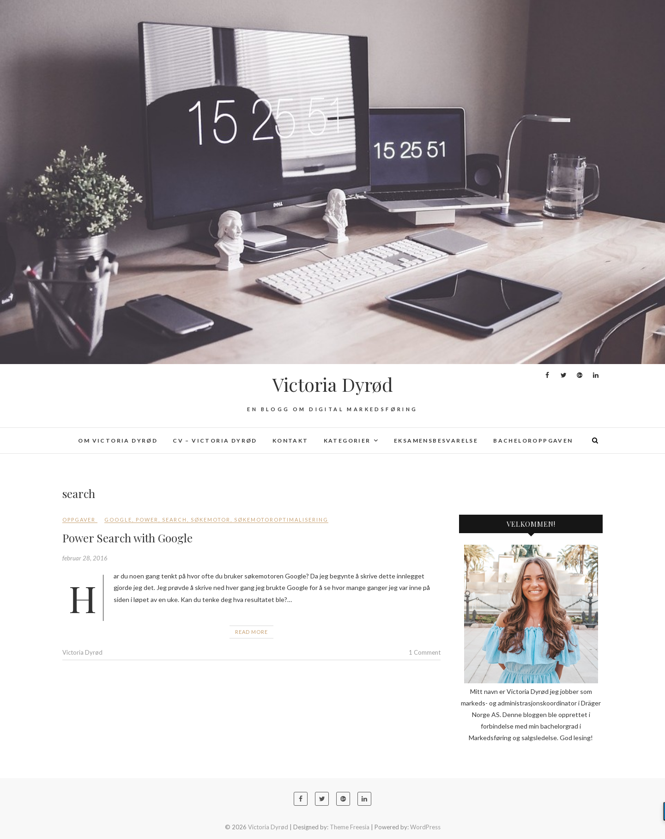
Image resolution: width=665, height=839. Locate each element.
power (147, 520)
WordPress (425, 827)
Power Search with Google (127, 537)
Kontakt (290, 440)
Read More (251, 632)
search (174, 520)
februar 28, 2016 (85, 558)
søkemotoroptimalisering (281, 520)
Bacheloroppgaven (533, 440)
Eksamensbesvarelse (436, 440)
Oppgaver (79, 520)
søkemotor (210, 520)
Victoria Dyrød (332, 384)
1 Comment (425, 652)
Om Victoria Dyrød (117, 440)
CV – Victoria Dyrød (215, 440)
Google (118, 520)
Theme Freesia (349, 827)
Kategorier (347, 440)
